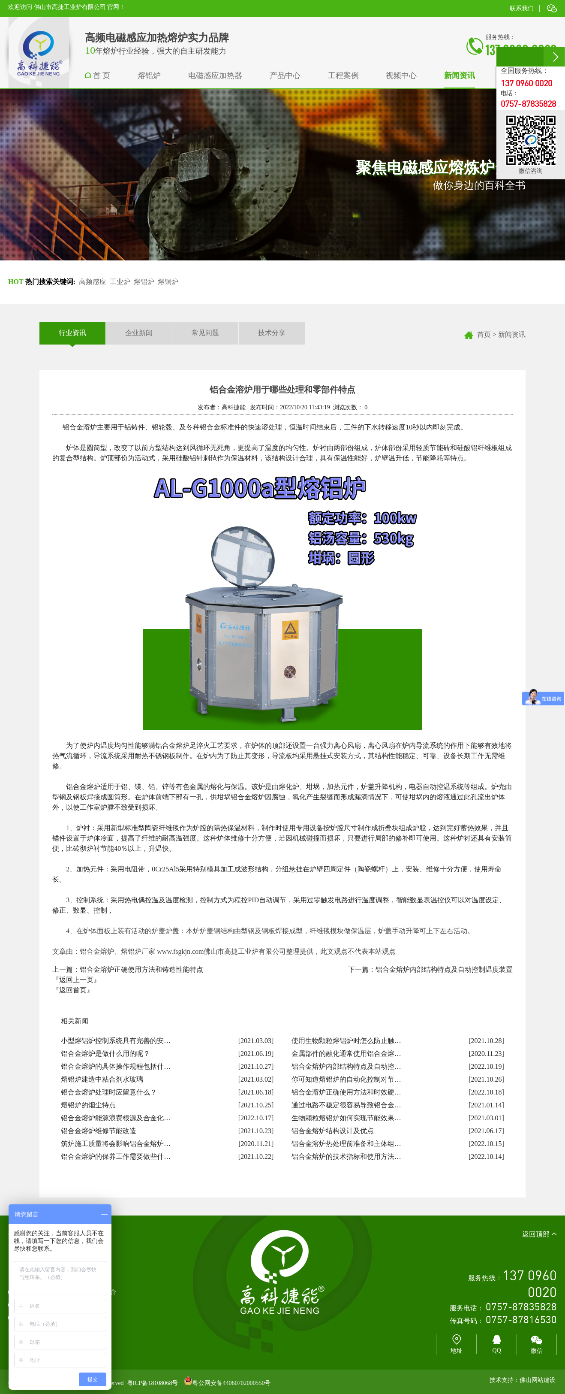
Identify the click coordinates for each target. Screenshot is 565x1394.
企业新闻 (139, 332)
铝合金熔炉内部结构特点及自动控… (346, 1066)
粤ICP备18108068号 (152, 1383)
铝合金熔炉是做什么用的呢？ (105, 1053)
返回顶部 (539, 1234)
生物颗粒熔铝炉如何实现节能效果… (346, 1118)
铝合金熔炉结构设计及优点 (333, 1130)
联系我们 (522, 8)
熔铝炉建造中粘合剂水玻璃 (102, 1079)
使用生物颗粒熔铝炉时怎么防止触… (346, 1040)
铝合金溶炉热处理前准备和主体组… (346, 1143)
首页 (484, 334)
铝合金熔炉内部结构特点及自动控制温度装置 (444, 969)
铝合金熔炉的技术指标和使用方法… (346, 1156)
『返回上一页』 (76, 979)
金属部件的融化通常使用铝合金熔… (346, 1053)
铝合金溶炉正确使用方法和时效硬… (346, 1092)
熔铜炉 (168, 281)
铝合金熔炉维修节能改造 (98, 1130)
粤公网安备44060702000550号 (231, 1383)
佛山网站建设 (538, 1380)
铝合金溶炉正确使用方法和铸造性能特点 (141, 969)
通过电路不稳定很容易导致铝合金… (346, 1105)
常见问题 (205, 332)
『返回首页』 (72, 990)
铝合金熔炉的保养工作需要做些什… (116, 1156)
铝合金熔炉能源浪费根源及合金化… (116, 1118)
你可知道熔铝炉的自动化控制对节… (346, 1079)
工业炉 (120, 281)
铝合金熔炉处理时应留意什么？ (109, 1092)
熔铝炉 (144, 281)
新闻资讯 (512, 334)
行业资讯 (72, 333)
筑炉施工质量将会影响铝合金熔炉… (116, 1143)
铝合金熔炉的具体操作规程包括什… (116, 1066)
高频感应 (92, 281)
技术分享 (272, 332)
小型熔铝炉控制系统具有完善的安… (116, 1040)
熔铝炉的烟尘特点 (88, 1105)
